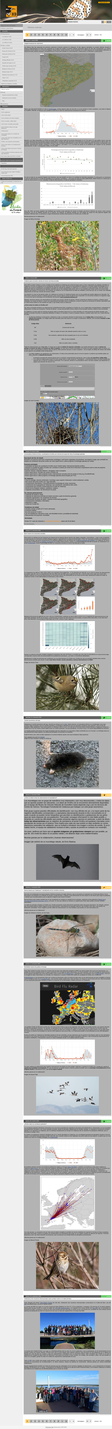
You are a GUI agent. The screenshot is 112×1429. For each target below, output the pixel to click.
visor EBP (95, 1308)
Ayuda (2, 92)
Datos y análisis (5, 45)
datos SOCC (34, 1168)
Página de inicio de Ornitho (8, 25)
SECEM (42, 737)
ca (102, 22)
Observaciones (5, 34)
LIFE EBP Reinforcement (62, 1308)
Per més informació (29, 523)
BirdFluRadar (100, 973)
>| (66, 35)
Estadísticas (4, 104)
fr (110, 22)
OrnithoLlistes (52, 109)
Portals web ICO (103, 2)
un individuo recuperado (46, 541)
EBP (25, 1304)
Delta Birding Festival (46, 1302)
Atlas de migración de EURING (86, 540)
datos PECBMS (72, 1167)
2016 (65, 724)
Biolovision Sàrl (49, 1427)
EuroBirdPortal (69, 973)
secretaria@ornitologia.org (53, 521)
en (107, 22)
